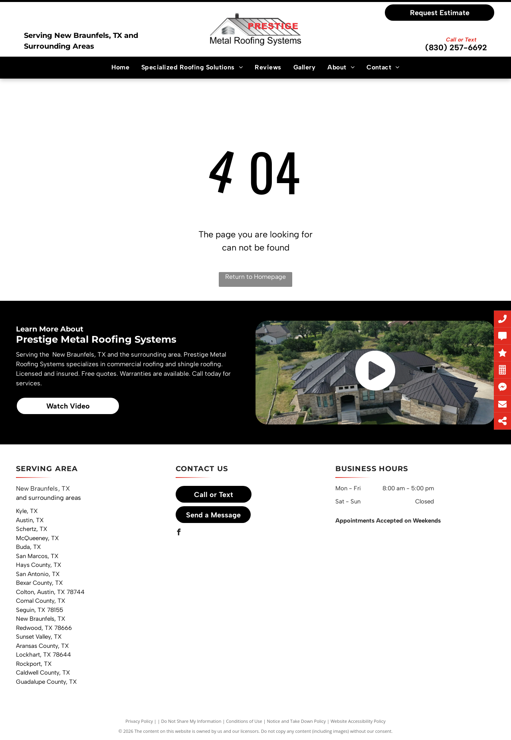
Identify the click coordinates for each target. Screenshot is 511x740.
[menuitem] (120, 67)
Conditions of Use (244, 721)
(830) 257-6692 (456, 47)
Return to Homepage (255, 276)
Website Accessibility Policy (358, 721)
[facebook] (179, 533)
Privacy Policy (139, 721)
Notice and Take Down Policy (296, 721)
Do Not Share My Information (191, 721)
